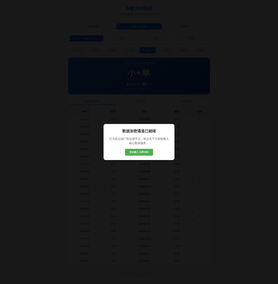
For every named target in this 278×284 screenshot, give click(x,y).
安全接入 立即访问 (139, 152)
